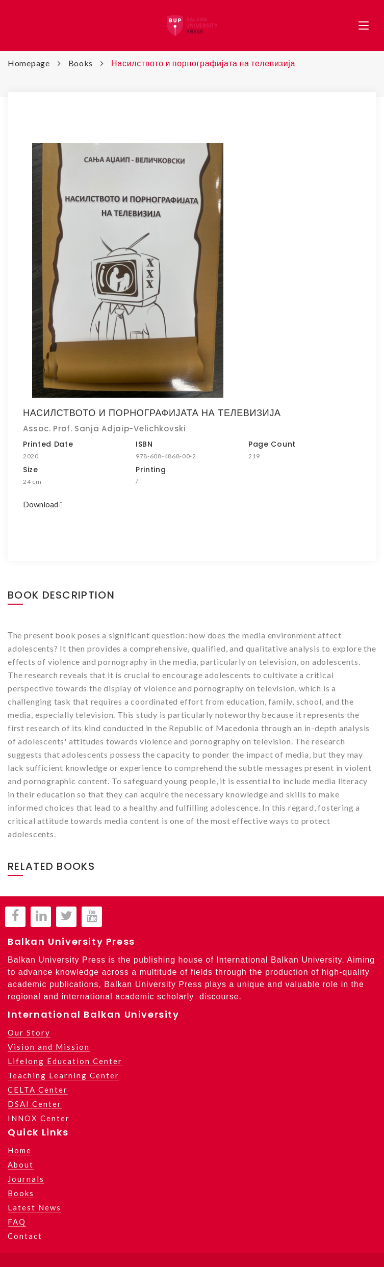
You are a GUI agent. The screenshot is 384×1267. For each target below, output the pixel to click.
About (21, 1164)
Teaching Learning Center (63, 1075)
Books (80, 63)
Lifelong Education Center (65, 1061)
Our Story (29, 1032)
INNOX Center (39, 1118)
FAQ (17, 1221)
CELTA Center (38, 1089)
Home (20, 1150)
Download (42, 504)
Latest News (34, 1207)
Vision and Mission (49, 1046)
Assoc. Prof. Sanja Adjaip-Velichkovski (104, 428)
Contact (25, 1235)
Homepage (29, 63)
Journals (26, 1178)
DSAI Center (35, 1103)
